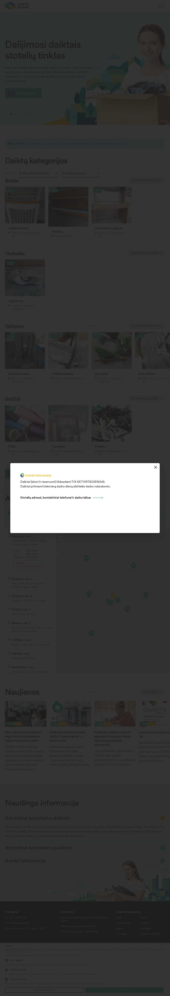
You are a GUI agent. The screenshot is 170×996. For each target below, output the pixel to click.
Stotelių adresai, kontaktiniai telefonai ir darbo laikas (55, 497)
